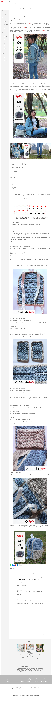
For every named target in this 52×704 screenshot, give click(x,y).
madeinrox (31, 573)
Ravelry (35, 688)
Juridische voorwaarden (22, 695)
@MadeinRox (29, 23)
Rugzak (17, 573)
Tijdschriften (27, 6)
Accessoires (23, 8)
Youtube (13, 688)
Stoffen (11, 6)
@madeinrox (21, 140)
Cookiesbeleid (27, 695)
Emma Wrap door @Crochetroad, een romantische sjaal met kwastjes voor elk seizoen (39, 654)
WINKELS (9, 3)
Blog (38, 688)
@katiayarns (28, 688)
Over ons (8, 681)
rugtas (26, 573)
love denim (36, 573)
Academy (30, 8)
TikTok (31, 688)
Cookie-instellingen (36, 695)
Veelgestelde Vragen (29, 681)
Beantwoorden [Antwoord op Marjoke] (19, 606)
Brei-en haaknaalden (43, 6)
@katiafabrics (25, 688)
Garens (5, 6)
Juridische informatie (15, 695)
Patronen (18, 6)
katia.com (12, 3)
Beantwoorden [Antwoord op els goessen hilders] (19, 594)
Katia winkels (22, 681)
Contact (15, 681)
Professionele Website (44, 681)
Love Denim (24, 27)
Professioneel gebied (16, 3)
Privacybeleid (31, 695)
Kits (34, 6)
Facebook (17, 688)
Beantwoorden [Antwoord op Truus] (19, 586)
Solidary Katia (36, 681)
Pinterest (21, 688)
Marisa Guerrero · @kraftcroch (16, 19)
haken (14, 573)
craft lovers (22, 573)
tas (11, 573)
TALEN (20, 3)
